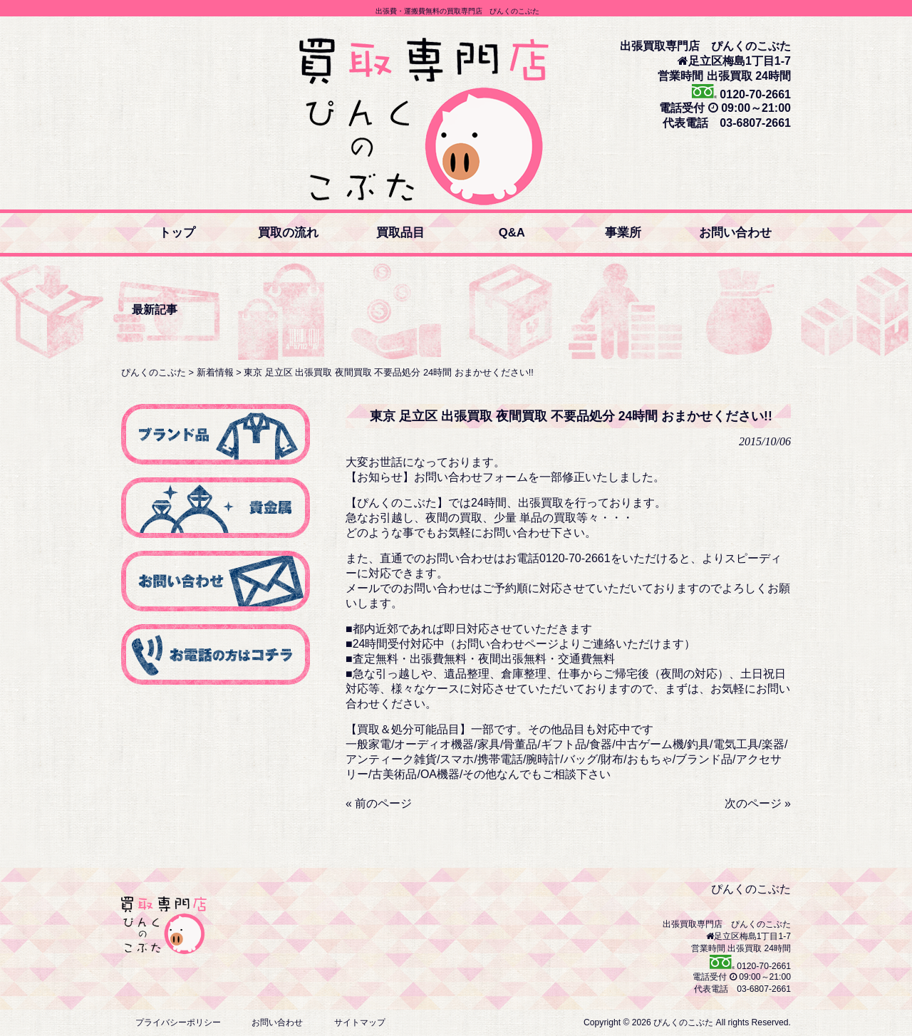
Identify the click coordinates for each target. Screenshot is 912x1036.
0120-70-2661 (754, 94)
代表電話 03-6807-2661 (727, 123)
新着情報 (215, 372)
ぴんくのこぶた (153, 372)
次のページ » (758, 803)
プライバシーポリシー (178, 1022)
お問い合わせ (277, 1022)
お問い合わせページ (507, 644)
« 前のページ (379, 803)
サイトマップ (359, 1022)
